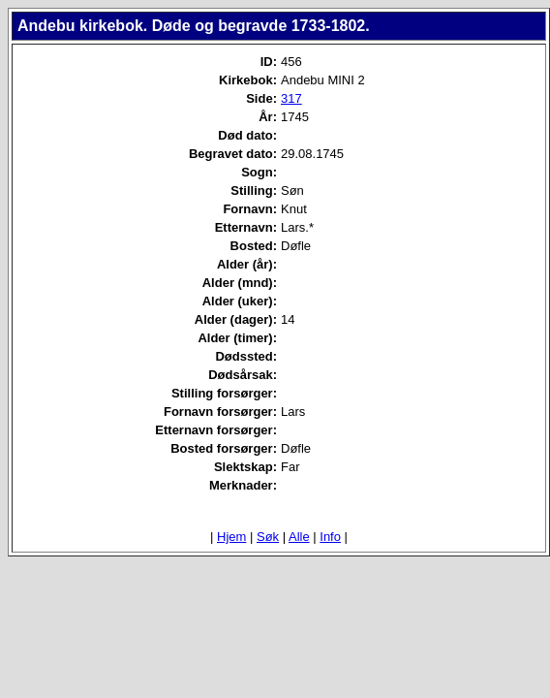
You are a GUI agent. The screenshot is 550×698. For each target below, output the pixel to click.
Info (330, 536)
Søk (268, 536)
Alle (299, 536)
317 (291, 98)
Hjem (231, 536)
